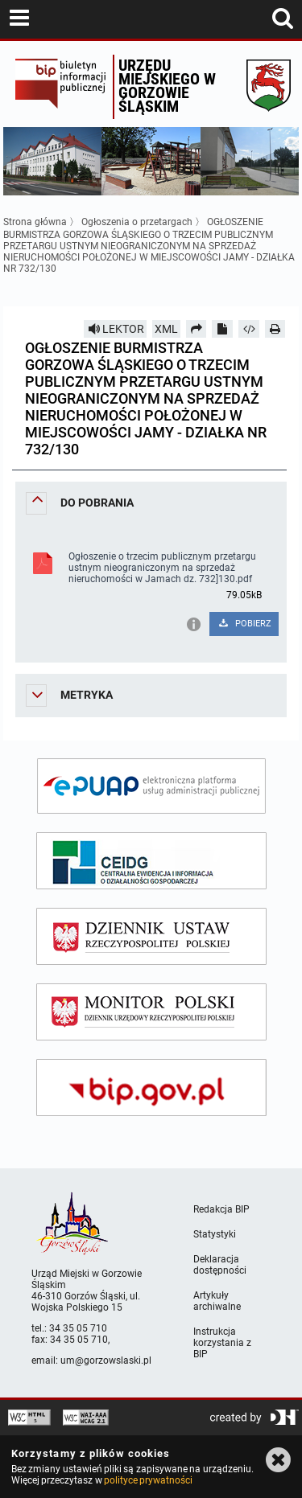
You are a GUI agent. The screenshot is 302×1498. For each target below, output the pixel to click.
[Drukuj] (275, 329)
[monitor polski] (151, 1011)
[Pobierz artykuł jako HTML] (248, 329)
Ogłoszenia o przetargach (136, 222)
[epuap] (151, 786)
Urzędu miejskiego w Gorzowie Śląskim (167, 85)
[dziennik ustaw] (151, 936)
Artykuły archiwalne (217, 1301)
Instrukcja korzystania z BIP (222, 1343)
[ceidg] (151, 860)
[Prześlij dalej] (196, 329)
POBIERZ (244, 623)
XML (166, 328)
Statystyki (214, 1234)
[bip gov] (151, 1087)
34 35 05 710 (78, 1328)
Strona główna (35, 222)
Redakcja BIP (221, 1209)
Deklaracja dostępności (219, 1265)
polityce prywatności (148, 1480)
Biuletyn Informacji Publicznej (60, 87)
